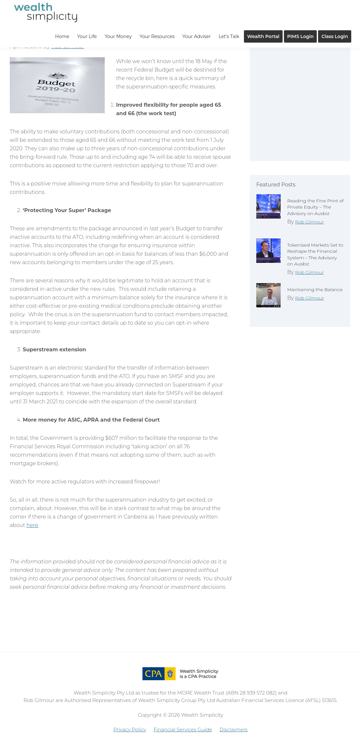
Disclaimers (233, 729)
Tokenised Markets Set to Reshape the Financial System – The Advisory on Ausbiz (315, 254)
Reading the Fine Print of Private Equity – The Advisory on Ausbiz (315, 207)
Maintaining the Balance (314, 289)
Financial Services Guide (183, 729)
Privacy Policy (130, 729)
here (32, 525)
